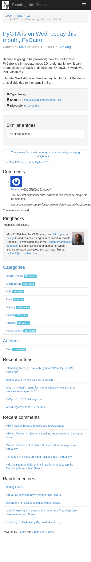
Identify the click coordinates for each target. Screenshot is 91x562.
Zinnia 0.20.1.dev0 (43, 531)
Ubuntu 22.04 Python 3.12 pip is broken (29, 379)
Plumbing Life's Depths (29, 5)
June (19, 15)
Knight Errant (20, 283)
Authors (11, 340)
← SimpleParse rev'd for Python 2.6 (27, 162)
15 (28, 15)
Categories (14, 267)
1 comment (34, 105)
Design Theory (21, 275)
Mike (22, 47)
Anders (14, 189)
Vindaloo (18, 322)
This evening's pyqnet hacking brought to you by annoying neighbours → (45, 154)
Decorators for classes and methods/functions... (34, 502)
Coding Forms (14, 487)
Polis (15, 291)
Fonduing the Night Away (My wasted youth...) (33, 522)
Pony (15, 299)
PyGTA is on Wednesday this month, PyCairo (39, 37)
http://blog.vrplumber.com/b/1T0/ (42, 99)
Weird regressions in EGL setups (25, 407)
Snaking (64, 47)
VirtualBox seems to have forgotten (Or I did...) (33, 494)
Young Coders (21, 330)
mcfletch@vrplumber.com (22, 253)
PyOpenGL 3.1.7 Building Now (24, 399)
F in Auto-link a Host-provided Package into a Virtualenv (39, 456)
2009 (9, 15)
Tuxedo (17, 314)
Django (22, 531)
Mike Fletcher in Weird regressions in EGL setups (35, 425)
